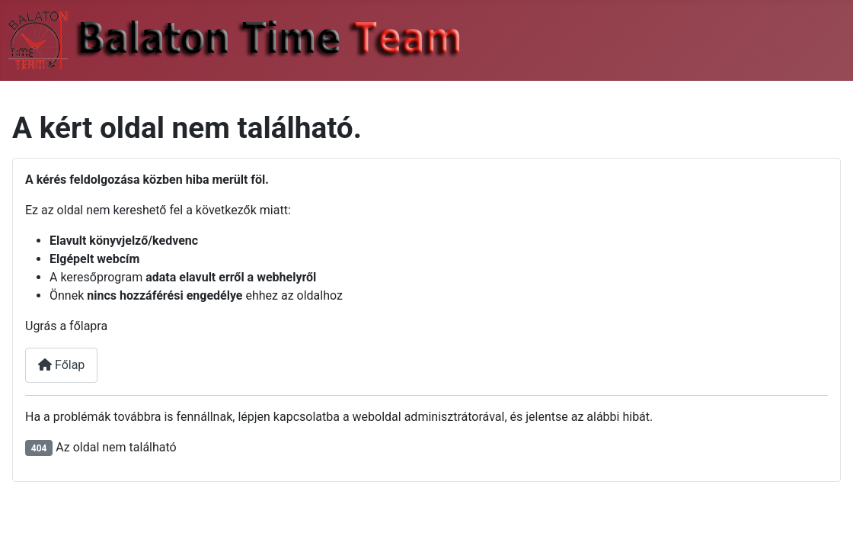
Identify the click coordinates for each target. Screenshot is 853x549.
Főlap (61, 365)
